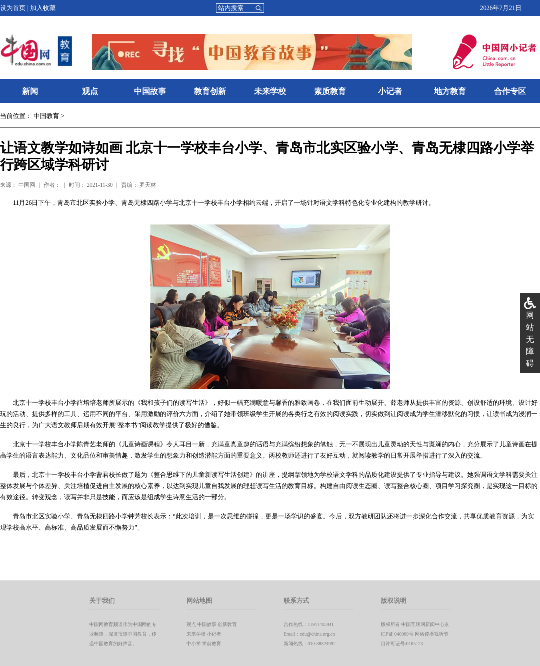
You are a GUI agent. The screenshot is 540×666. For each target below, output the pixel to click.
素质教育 (330, 91)
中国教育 (46, 115)
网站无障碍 (530, 339)
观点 (90, 91)
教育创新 (210, 91)
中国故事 (150, 91)
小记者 (390, 91)
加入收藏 (43, 7)
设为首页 (13, 7)
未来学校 (270, 91)
